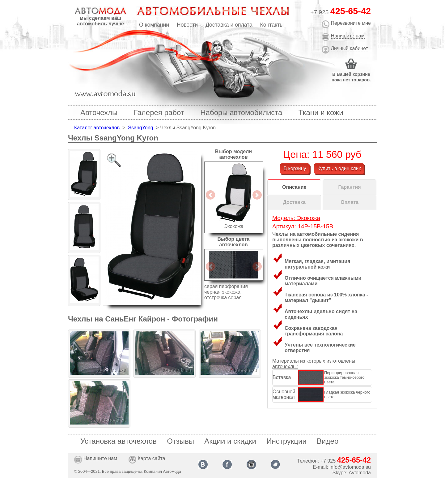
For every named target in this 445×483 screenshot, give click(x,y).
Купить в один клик (339, 168)
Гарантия (349, 187)
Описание (294, 187)
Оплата (349, 202)
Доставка (294, 202)
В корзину (294, 168)
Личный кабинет (349, 48)
